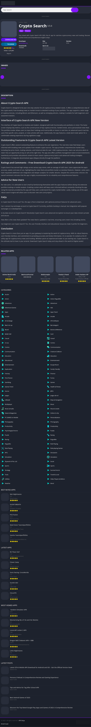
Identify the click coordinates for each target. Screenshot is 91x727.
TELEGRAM (7, 44)
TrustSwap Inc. (23, 43)
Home (21, 23)
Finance (27, 31)
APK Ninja (22, 721)
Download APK (8, 40)
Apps (25, 23)
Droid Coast (4, 724)
